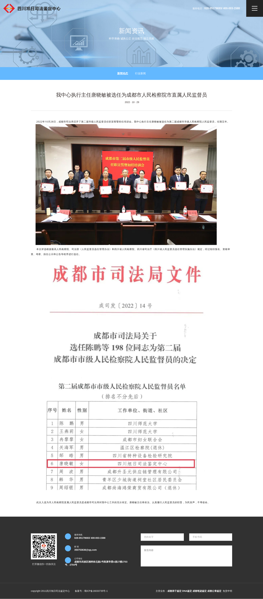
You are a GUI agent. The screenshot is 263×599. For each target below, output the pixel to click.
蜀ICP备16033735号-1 (96, 591)
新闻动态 (122, 73)
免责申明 (227, 591)
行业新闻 (140, 73)
